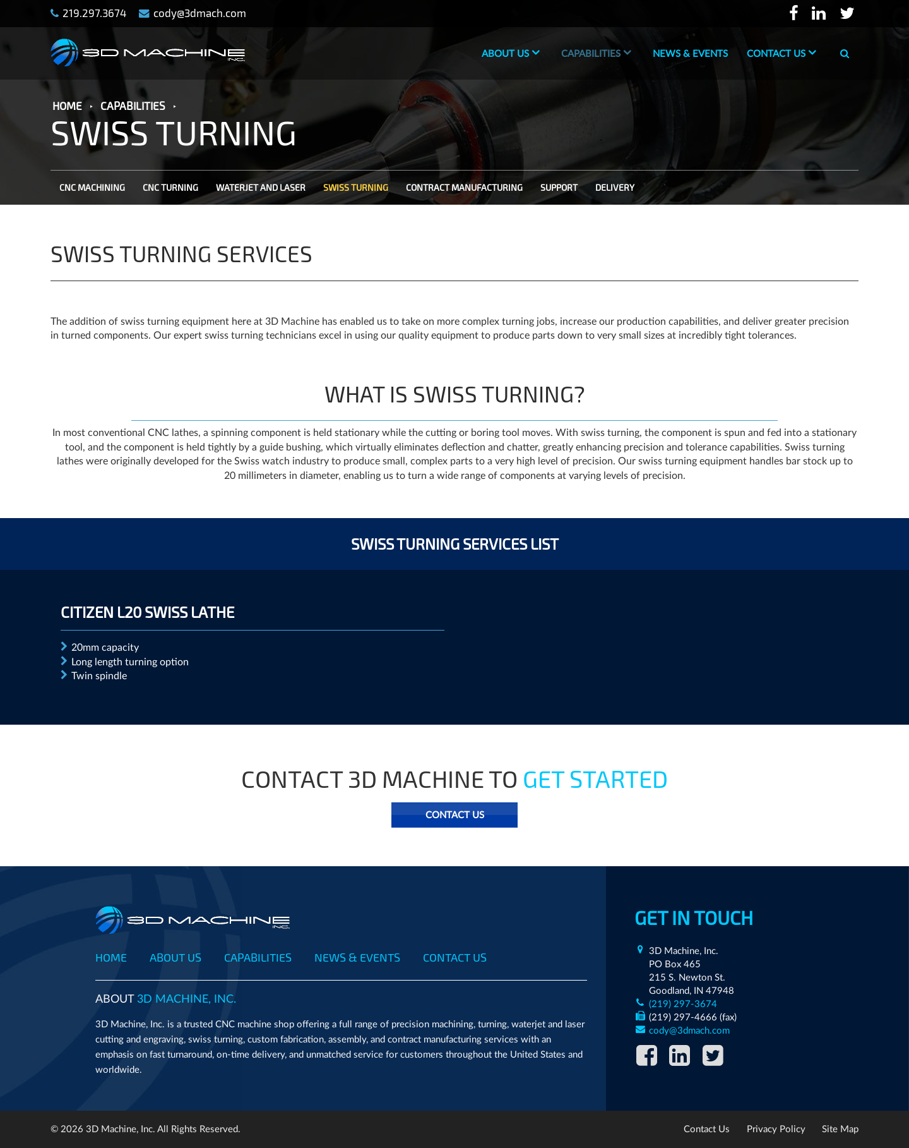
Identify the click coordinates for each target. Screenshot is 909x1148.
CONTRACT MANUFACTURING (464, 187)
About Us (505, 54)
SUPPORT (559, 187)
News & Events (690, 54)
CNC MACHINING (92, 187)
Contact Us (776, 54)
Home (111, 957)
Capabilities (591, 54)
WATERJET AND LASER (261, 187)
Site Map (840, 1129)
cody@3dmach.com (689, 1031)
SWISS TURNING (355, 187)
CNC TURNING (170, 187)
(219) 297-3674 (683, 1004)
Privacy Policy (776, 1129)
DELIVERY (614, 187)
